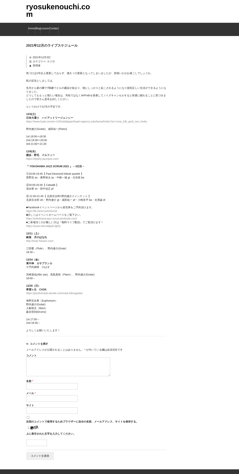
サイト (30, 399)
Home (34, 26)
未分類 (51, 55)
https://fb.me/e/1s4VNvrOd (41, 205)
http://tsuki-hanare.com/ (39, 235)
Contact (87, 26)
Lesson (67, 26)
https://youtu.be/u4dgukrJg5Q (43, 220)
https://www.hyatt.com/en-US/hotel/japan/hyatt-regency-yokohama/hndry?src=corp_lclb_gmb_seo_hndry (86, 116)
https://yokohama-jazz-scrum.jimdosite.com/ (51, 213)
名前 (29, 375)
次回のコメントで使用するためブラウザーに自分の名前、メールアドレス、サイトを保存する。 (82, 416)
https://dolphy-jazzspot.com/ (42, 153)
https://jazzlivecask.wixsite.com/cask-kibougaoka (54, 287)
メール (31, 387)
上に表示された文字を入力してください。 (51, 428)
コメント (31, 350)
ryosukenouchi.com (58, 10)
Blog (50, 26)
